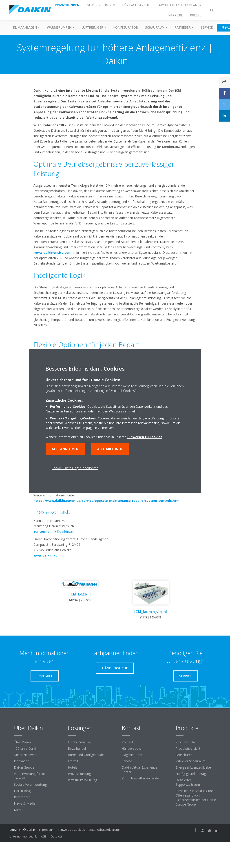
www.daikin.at (45, 555)
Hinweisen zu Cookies (144, 437)
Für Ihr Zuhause (79, 742)
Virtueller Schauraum (191, 761)
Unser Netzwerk (25, 755)
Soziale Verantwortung (30, 784)
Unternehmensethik (23, 836)
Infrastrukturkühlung (82, 780)
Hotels (72, 767)
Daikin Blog (22, 791)
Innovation (21, 761)
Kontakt (127, 742)
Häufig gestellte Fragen (192, 774)
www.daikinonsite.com (52, 252)
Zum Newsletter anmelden (141, 778)
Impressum (46, 830)
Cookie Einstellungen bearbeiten (75, 468)
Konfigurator (125, 27)
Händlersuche (132, 748)
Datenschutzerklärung (104, 830)
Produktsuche (186, 742)
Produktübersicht (188, 748)
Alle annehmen (65, 449)
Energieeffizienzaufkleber (194, 767)
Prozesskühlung (79, 774)
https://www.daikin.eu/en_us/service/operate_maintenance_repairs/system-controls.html (106, 500)
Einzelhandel (77, 748)
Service (207, 27)
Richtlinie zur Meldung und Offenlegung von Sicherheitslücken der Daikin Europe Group (196, 797)
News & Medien (25, 803)
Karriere (19, 810)
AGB (44, 836)
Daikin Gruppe (24, 767)
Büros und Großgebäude (86, 755)
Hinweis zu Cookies (71, 830)
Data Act (56, 836)
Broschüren (184, 755)
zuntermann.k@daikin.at (53, 531)
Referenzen (22, 797)
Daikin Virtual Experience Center (139, 769)
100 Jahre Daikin (26, 748)
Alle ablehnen (110, 449)
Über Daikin (22, 742)
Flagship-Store (132, 755)
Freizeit (73, 761)
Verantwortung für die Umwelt (30, 776)
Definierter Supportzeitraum (188, 782)
